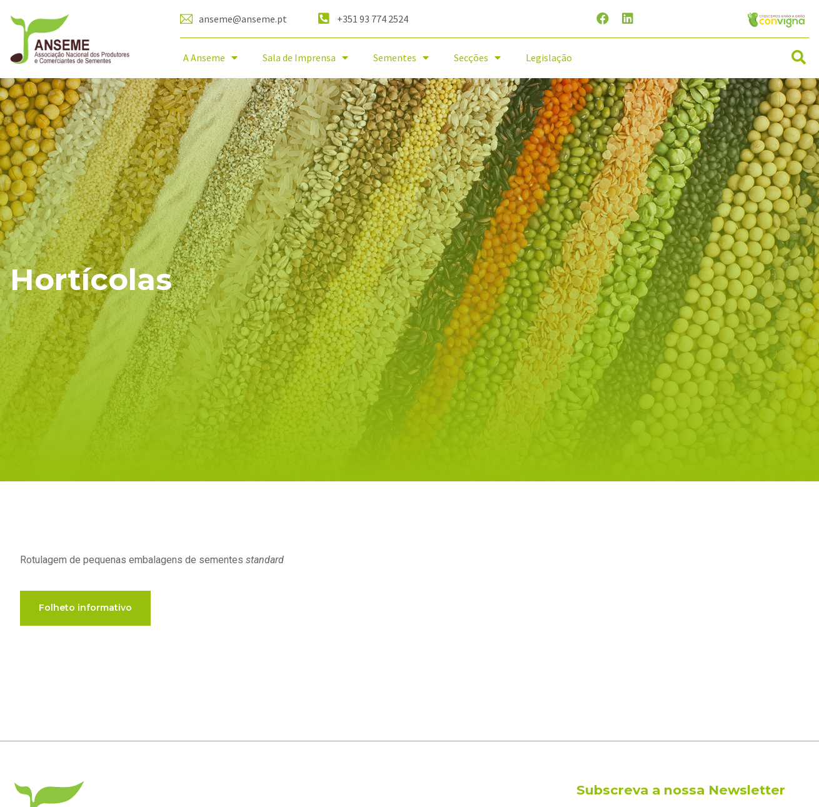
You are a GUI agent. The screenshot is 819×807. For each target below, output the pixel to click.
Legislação (549, 57)
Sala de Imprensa (305, 58)
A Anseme (210, 58)
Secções (477, 58)
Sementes (401, 58)
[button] (798, 58)
